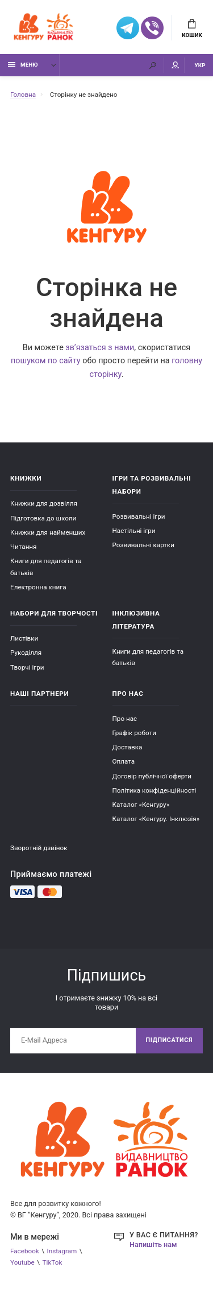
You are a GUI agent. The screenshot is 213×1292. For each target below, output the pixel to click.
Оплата (123, 761)
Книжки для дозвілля (43, 503)
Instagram (62, 1251)
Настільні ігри (134, 531)
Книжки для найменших (47, 532)
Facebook (24, 1251)
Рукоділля (25, 653)
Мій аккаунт (175, 65)
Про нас (124, 719)
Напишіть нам (153, 1244)
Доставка (127, 747)
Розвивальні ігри (138, 516)
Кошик (192, 28)
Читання (23, 547)
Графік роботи (134, 733)
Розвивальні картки (143, 545)
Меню (23, 64)
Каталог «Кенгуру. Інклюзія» (156, 819)
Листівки (24, 638)
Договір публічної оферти (152, 776)
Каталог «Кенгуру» (141, 805)
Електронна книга (38, 587)
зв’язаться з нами (99, 347)
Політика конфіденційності (154, 790)
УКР (200, 65)
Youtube (22, 1262)
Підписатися (169, 1040)
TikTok (52, 1262)
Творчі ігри (27, 667)
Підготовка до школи (43, 518)
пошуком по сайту (46, 361)
